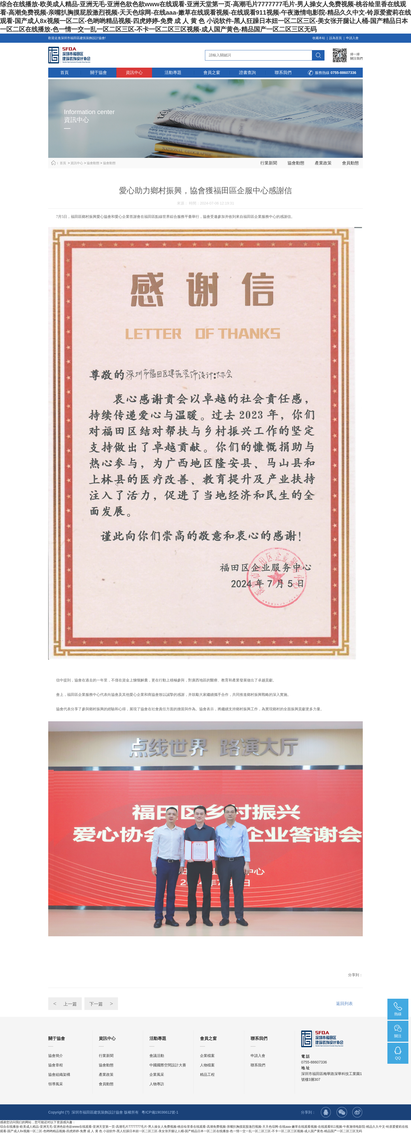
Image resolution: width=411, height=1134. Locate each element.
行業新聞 (268, 163)
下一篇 (106, 1021)
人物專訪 (156, 1084)
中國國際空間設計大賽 (167, 1065)
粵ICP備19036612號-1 (160, 1113)
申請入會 (352, 38)
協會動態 (93, 163)
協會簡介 (55, 1056)
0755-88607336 (343, 73)
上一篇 (66, 1021)
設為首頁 (335, 38)
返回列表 (344, 1021)
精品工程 (207, 1075)
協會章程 (55, 1065)
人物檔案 (207, 1065)
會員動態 (350, 163)
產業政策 (323, 163)
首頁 (63, 163)
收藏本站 (318, 38)
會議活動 (156, 1056)
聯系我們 (258, 1065)
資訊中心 (77, 163)
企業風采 (156, 1075)
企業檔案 (207, 1056)
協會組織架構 (59, 1075)
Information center (89, 111)
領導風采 (55, 1084)
